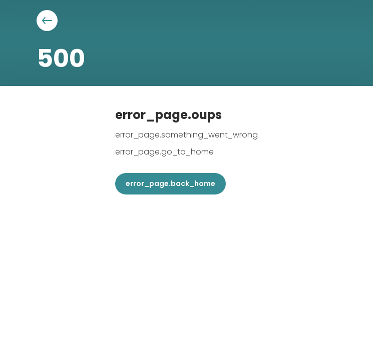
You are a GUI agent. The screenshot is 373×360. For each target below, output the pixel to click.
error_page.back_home (170, 183)
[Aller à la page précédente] (47, 20)
